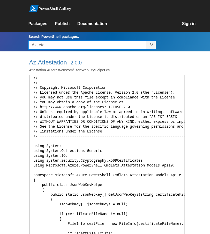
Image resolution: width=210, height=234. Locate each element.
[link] (41, 23)
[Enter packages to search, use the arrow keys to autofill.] (87, 45)
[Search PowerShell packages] (151, 45)
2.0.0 (76, 62)
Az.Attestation (48, 62)
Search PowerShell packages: (53, 37)
